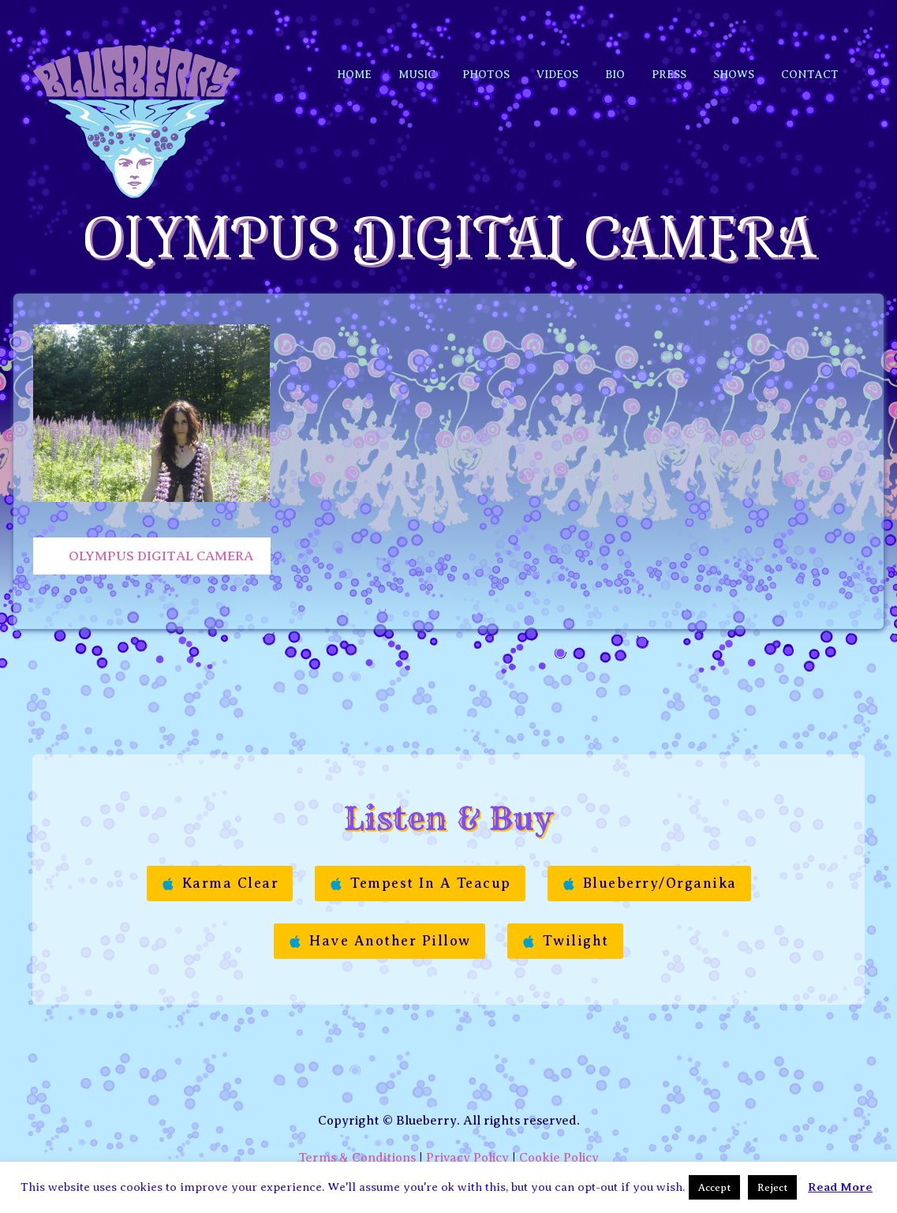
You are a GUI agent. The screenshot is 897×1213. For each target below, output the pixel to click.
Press (669, 41)
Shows (733, 41)
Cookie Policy (559, 1117)
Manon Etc (493, 1151)
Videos (557, 41)
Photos (486, 41)
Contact (810, 41)
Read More (840, 1187)
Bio (615, 41)
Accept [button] (714, 1187)
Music (416, 41)
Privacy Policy (467, 1117)
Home (354, 41)
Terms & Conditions (357, 1117)
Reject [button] (772, 1187)
